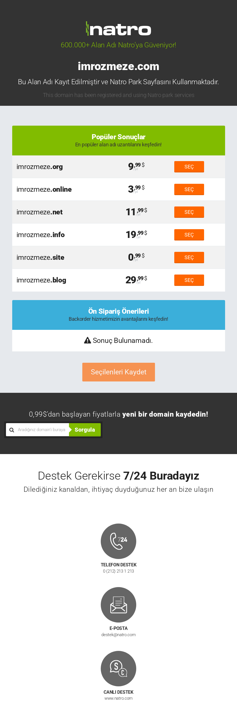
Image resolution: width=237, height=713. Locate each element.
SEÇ (189, 167)
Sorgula (85, 429)
